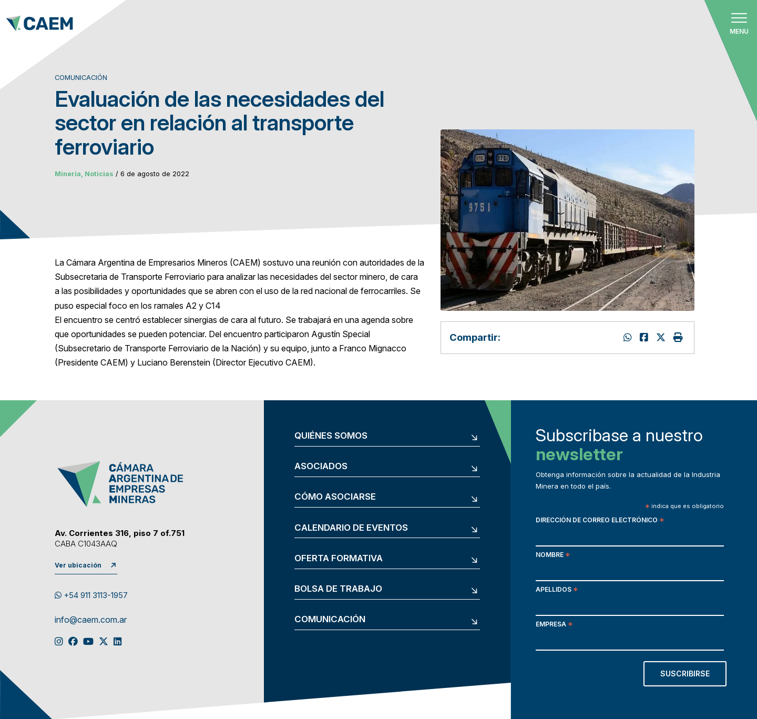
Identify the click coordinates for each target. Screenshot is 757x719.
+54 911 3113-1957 (91, 595)
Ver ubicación (78, 565)
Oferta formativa (338, 558)
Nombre (553, 556)
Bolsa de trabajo (338, 589)
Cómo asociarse (335, 497)
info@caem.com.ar (91, 620)
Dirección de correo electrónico (600, 521)
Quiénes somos (330, 436)
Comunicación (329, 619)
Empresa (554, 625)
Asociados (320, 466)
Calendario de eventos (351, 528)
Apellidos (557, 590)
